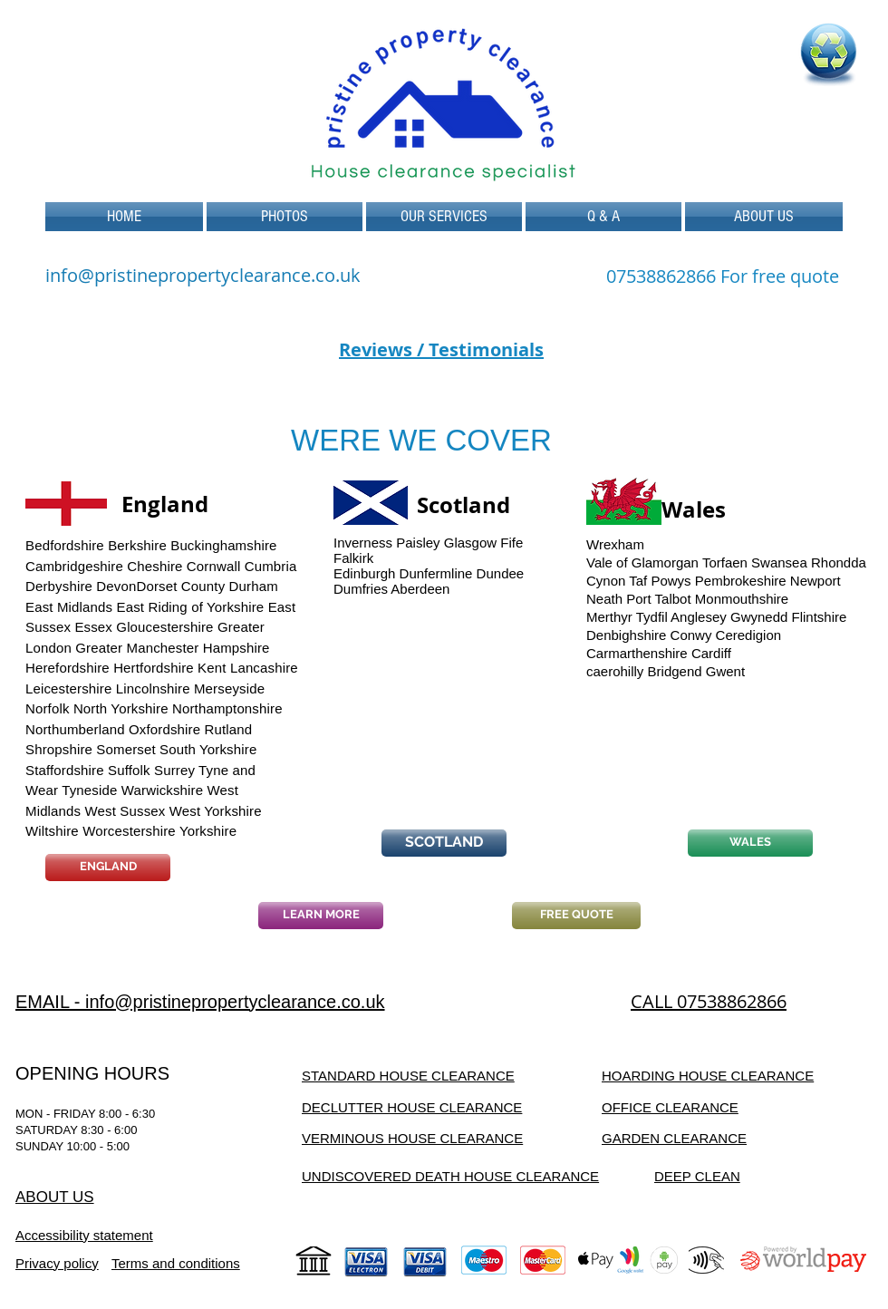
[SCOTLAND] (444, 843)
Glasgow (470, 542)
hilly (632, 671)
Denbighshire (626, 635)
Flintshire (819, 617)
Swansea (779, 562)
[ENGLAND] (107, 867)
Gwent (725, 671)
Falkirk (353, 558)
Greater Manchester (136, 647)
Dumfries (360, 588)
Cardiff (711, 653)
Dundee (501, 573)
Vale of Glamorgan (642, 562)
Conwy (691, 635)
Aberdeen (420, 588)
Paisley (417, 542)
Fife (511, 542)
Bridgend (675, 671)
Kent (212, 667)
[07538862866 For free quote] (723, 276)
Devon (116, 586)
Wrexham (615, 544)
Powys (670, 580)
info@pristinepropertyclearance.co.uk (203, 275)
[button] (444, 216)
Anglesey (699, 617)
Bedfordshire (64, 545)
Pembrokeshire (741, 580)
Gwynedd (758, 617)
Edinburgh (364, 573)
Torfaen (725, 562)
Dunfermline (436, 573)
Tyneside (89, 790)
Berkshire (137, 545)
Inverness (362, 542)
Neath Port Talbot (638, 598)
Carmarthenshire (637, 653)
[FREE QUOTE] (576, 915)
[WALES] (750, 843)
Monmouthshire (741, 598)
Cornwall (214, 566)
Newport (815, 580)
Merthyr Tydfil (627, 617)
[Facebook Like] (724, 938)
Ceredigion (749, 635)
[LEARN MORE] (320, 915)
